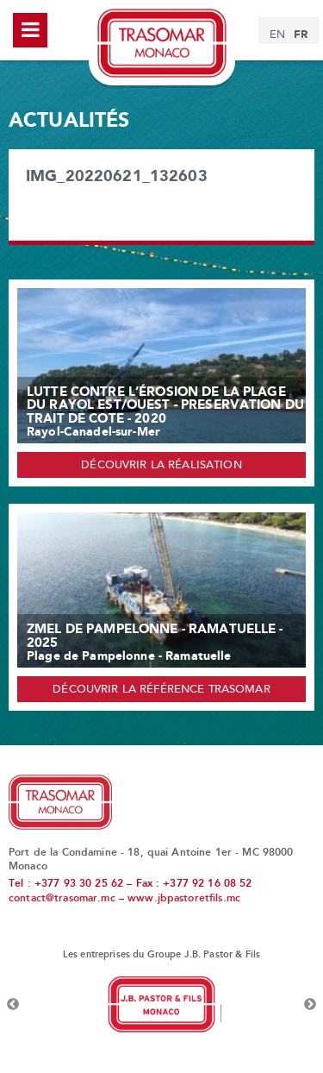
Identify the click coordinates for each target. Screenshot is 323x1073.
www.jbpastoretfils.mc (183, 899)
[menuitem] (277, 35)
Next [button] (310, 1004)
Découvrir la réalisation (161, 466)
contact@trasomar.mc (62, 899)
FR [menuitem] (300, 34)
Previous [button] (13, 1004)
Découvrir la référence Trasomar (161, 690)
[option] (161, 1004)
